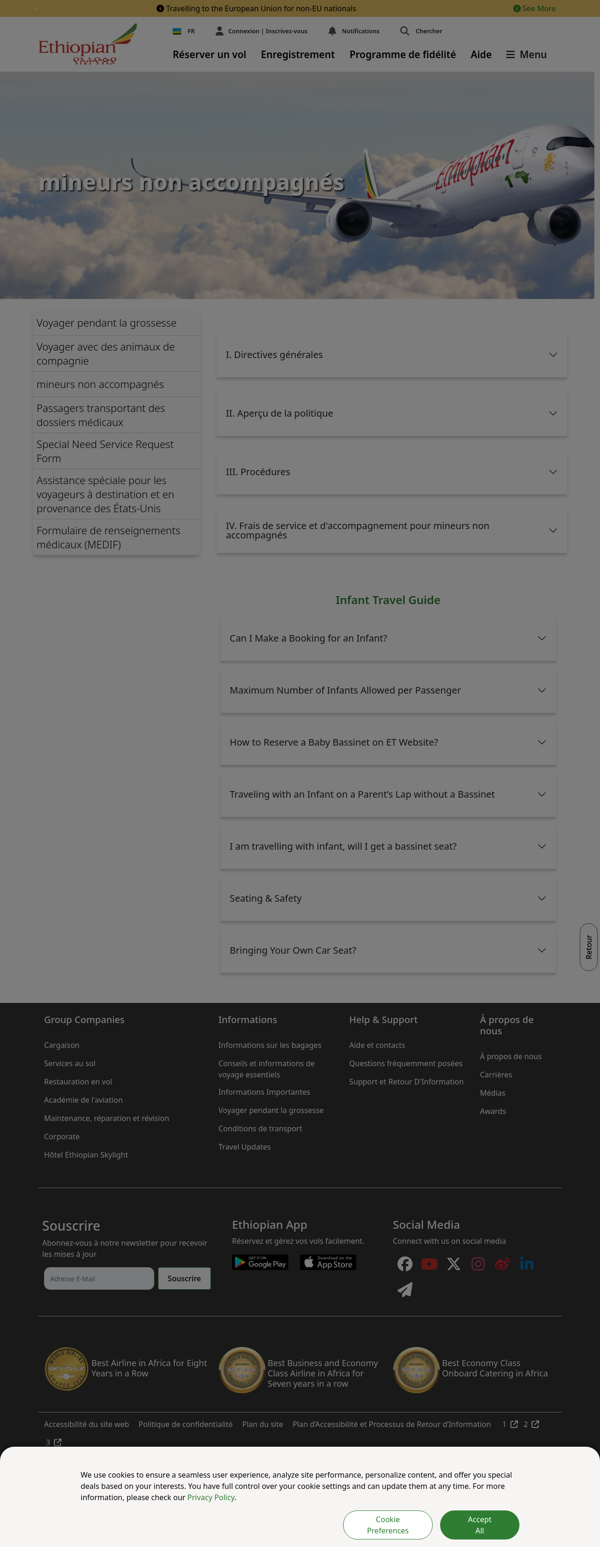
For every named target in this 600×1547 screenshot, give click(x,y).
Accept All (479, 1525)
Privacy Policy (211, 1497)
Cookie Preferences (388, 1525)
